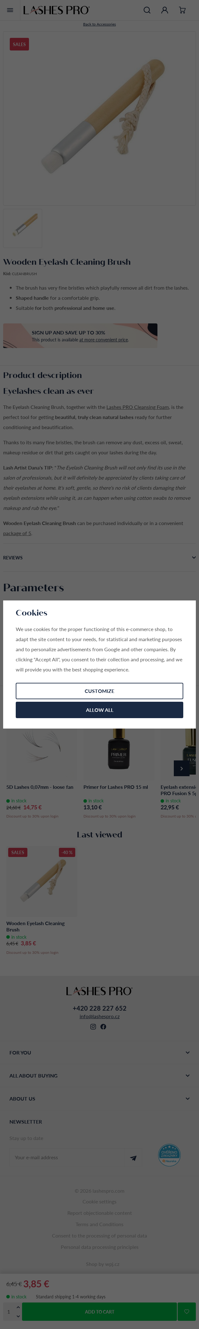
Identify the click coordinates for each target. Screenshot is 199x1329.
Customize (99, 690)
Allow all (99, 709)
